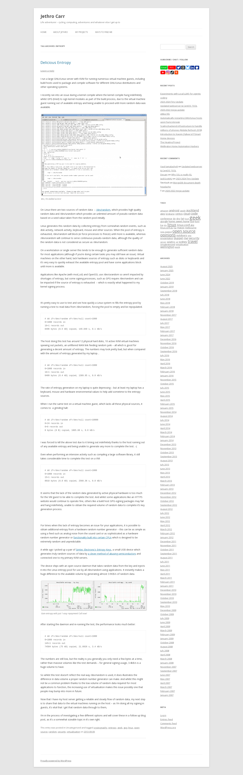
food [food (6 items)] (187, 219)
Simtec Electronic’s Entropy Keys (93, 549)
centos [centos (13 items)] (179, 213)
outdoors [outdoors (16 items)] (181, 235)
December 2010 (168, 589)
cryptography (100, 727)
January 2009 (166, 638)
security (62, 731)
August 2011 (166, 557)
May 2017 (165, 327)
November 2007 (168, 666)
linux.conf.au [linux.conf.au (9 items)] (166, 227)
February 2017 (167, 331)
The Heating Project (170, 142)
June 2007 (165, 674)
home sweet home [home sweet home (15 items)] (179, 221)
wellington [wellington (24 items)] (167, 247)
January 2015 (166, 407)
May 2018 (165, 302)
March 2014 (166, 432)
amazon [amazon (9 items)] (164, 210)
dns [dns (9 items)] (178, 218)
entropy (112, 727)
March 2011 (166, 577)
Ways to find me (103, 32)
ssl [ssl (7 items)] (177, 242)
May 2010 (165, 606)
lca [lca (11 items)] (161, 225)
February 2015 (167, 403)
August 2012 (166, 509)
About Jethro (60, 32)
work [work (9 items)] (177, 247)
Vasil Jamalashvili (169, 166)
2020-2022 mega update (172, 109)
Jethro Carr (52, 16)
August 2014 (166, 416)
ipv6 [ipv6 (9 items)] (192, 221)
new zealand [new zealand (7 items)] (166, 232)
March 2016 (166, 367)
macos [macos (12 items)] (180, 227)
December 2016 (168, 339)
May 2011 (165, 569)
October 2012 (167, 501)
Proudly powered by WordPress (55, 760)
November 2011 (168, 545)
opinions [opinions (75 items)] (168, 234)
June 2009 (165, 622)
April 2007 (165, 683)
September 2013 (168, 456)
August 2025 (166, 266)
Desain (164, 174)
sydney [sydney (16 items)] (183, 241)
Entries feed (166, 719)
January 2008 (166, 662)
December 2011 (168, 541)
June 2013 (165, 468)
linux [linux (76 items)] (171, 224)
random (53, 731)
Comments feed (168, 723)
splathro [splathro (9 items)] (171, 241)
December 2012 (168, 492)
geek (120, 727)
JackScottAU (166, 178)
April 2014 (165, 428)
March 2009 (166, 630)
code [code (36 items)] (194, 213)
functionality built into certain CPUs (92, 537)
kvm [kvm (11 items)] (197, 221)
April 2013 (165, 476)
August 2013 (166, 460)
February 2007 (167, 691)
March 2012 (166, 529)
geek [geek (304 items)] (195, 217)
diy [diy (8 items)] (174, 218)
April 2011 (165, 573)
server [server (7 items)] (163, 242)
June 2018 (165, 298)
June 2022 (165, 278)
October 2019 (167, 282)
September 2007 (168, 670)
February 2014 (167, 436)
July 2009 (164, 618)
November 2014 (168, 412)
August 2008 (166, 646)
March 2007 (166, 687)
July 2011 (164, 561)
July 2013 (164, 464)
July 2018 (164, 294)
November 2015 (168, 379)
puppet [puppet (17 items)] (178, 238)
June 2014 (165, 424)
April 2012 (165, 525)
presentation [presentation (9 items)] (166, 238)
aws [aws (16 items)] (162, 213)
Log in (163, 715)
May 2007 (165, 678)
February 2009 (167, 634)
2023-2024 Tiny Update (171, 101)
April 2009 (165, 626)
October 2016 (167, 347)
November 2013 (168, 448)
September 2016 (168, 351)
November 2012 (168, 496)
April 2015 (165, 399)
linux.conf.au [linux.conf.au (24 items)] (185, 225)
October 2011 (167, 549)
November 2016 (168, 343)
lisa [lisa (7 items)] (175, 227)
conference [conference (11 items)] (166, 218)
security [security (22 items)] (194, 238)
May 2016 (165, 359)
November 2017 (168, 314)
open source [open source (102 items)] (183, 231)
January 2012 (166, 537)
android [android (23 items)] (174, 210)
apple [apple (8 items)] (183, 210)
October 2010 (167, 598)
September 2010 (168, 602)
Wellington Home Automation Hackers (179, 146)
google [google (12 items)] (164, 221)
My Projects (81, 32)
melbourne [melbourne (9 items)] (190, 227)
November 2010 (168, 594)
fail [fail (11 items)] (182, 218)
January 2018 (166, 310)
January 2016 (166, 375)
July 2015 (164, 387)
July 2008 (164, 650)
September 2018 (168, 290)
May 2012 (165, 521)
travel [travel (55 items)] (193, 241)
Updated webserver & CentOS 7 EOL (178, 105)
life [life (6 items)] (165, 225)
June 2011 (165, 565)
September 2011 (168, 553)
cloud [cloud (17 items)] (186, 214)
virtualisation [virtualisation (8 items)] (182, 244)
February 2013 (167, 484)
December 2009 (168, 610)
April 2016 (165, 363)
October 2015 (167, 383)
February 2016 (167, 371)
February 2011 (167, 581)
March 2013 (166, 480)
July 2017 (164, 323)
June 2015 (165, 391)
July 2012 (164, 513)
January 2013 (166, 488)
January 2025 (166, 270)
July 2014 (164, 420)
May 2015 (165, 395)
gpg (125, 727)
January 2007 (166, 695)
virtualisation (73, 731)
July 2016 (164, 355)
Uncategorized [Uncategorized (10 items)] (167, 244)
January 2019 (166, 286)
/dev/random (103, 209)
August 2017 (166, 319)
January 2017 (166, 335)
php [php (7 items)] (189, 235)
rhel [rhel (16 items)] (186, 238)
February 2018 (167, 306)
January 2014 (166, 440)
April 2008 (165, 654)
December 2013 (168, 444)
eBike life (165, 113)
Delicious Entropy (55, 62)
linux (130, 727)
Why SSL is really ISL (181, 174)
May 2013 (165, 472)
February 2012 (167, 533)
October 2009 (167, 614)
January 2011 (166, 585)
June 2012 (165, 517)
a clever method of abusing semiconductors (112, 553)
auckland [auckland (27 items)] (192, 210)
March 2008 (166, 658)
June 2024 (165, 274)
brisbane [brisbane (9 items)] (170, 213)
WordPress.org (168, 727)
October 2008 (167, 642)
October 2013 (167, 452)
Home (43, 32)
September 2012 (168, 505)
